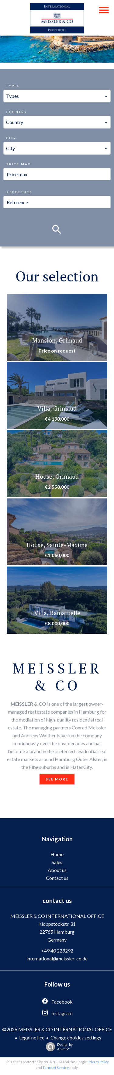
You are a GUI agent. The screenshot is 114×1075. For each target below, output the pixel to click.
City (11, 138)
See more (57, 779)
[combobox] (57, 96)
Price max (18, 164)
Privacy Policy (98, 1062)
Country (16, 112)
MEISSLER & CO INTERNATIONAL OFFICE (57, 916)
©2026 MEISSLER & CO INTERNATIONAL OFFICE (57, 1029)
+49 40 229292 (57, 950)
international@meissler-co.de (57, 958)
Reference (19, 192)
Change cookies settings (75, 1037)
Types (13, 86)
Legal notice (31, 1037)
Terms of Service (56, 1068)
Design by (58, 1046)
